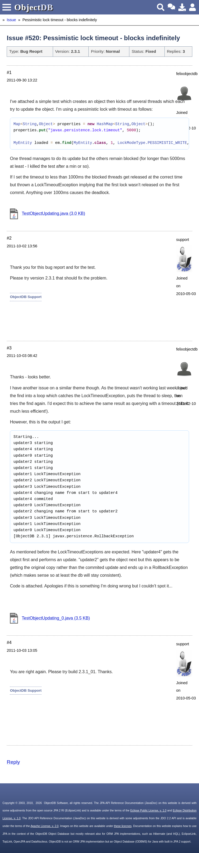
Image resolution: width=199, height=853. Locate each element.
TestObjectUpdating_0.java (56, 618)
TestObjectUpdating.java (53, 213)
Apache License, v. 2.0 (45, 826)
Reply (13, 762)
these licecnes (123, 826)
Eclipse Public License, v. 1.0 (148, 810)
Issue (11, 20)
